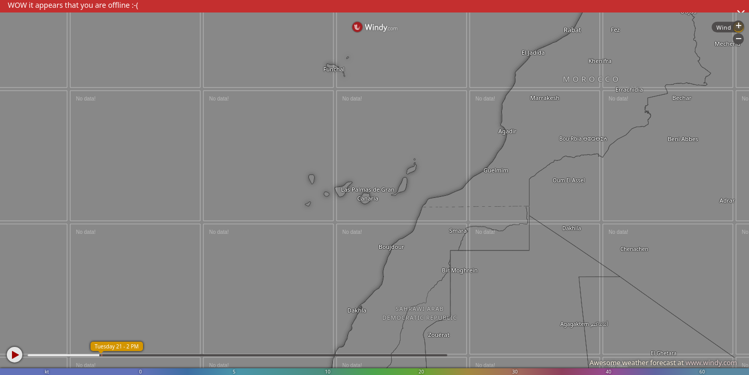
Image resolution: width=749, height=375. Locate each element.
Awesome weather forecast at (663, 362)
